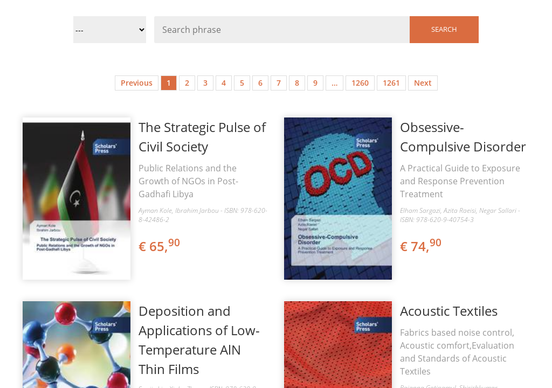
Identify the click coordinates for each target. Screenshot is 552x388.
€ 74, (421, 246)
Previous (137, 83)
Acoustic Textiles (449, 311)
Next (423, 83)
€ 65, (160, 246)
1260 (360, 83)
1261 (391, 83)
